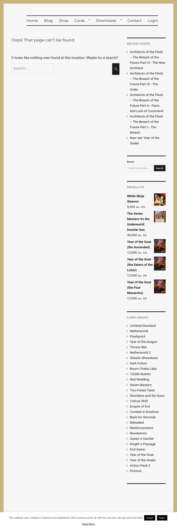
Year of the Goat (142, 455)
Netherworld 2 (140, 353)
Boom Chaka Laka (143, 369)
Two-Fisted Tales (142, 390)
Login (153, 20)
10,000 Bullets (140, 374)
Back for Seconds (143, 417)
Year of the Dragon (143, 342)
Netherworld (139, 331)
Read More (88, 524)
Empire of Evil (140, 406)
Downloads (106, 20)
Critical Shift (139, 401)
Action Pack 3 (140, 465)
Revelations (138, 433)
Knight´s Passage (143, 444)
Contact (134, 20)
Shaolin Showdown (144, 358)
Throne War (138, 347)
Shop (63, 20)
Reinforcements (141, 428)
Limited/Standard (143, 326)
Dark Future (138, 363)
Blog (48, 20)
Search (160, 168)
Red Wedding (139, 379)
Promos (135, 471)
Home (32, 20)
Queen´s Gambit (141, 439)
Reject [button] (162, 518)
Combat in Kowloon (144, 412)
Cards (79, 20)
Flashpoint (137, 336)
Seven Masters (141, 385)
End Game (137, 449)
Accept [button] (149, 518)
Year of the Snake (143, 460)
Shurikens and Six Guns (147, 396)
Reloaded (137, 423)
